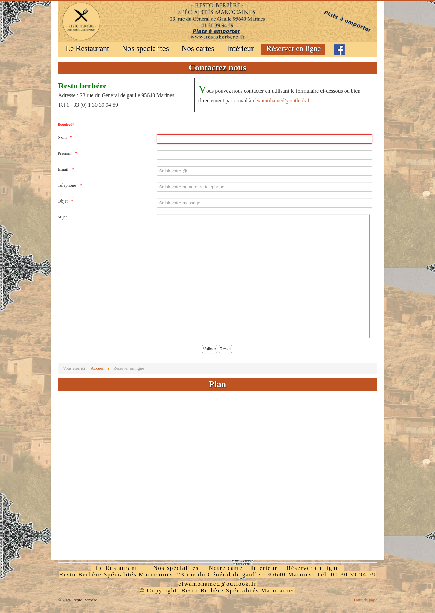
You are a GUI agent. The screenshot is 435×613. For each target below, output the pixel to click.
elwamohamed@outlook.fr (282, 100)
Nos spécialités (145, 48)
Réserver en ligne (293, 48)
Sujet (62, 217)
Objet (63, 201)
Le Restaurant (87, 48)
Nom (62, 137)
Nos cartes (197, 48)
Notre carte (225, 568)
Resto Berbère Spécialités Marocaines (116, 574)
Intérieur (240, 48)
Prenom (64, 153)
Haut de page (365, 599)
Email (63, 169)
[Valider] (210, 349)
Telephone (67, 185)
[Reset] (225, 349)
